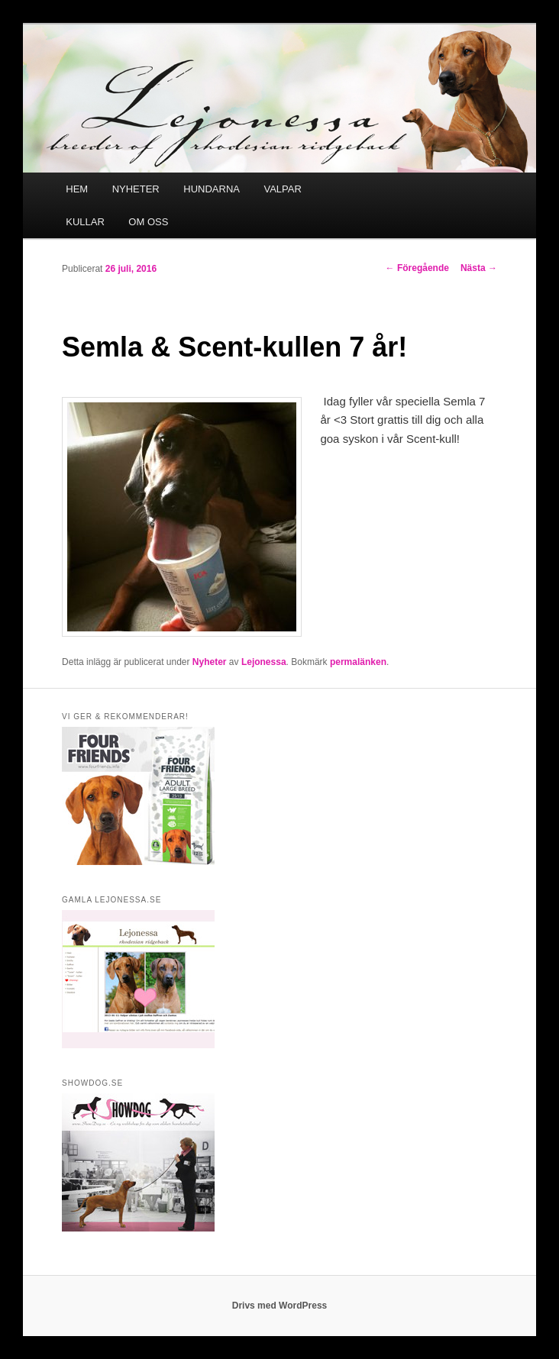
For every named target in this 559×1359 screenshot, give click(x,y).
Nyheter (209, 662)
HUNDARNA (211, 189)
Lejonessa (263, 662)
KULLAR (85, 222)
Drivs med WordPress (280, 1305)
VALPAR (282, 189)
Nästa (478, 268)
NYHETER (136, 189)
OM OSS (148, 222)
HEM (77, 189)
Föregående (417, 268)
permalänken (358, 662)
